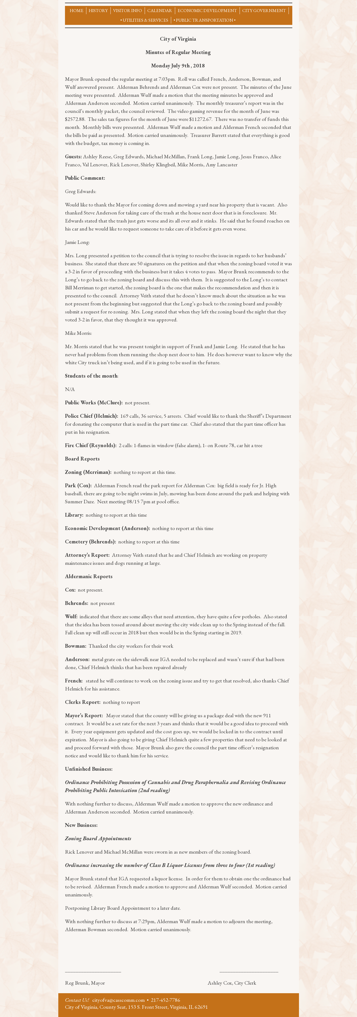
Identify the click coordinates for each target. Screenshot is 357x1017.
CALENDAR (159, 10)
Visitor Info (127, 10)
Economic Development (207, 10)
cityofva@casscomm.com (118, 999)
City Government (264, 10)
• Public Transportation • (205, 20)
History (98, 10)
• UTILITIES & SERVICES (144, 20)
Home (76, 10)
